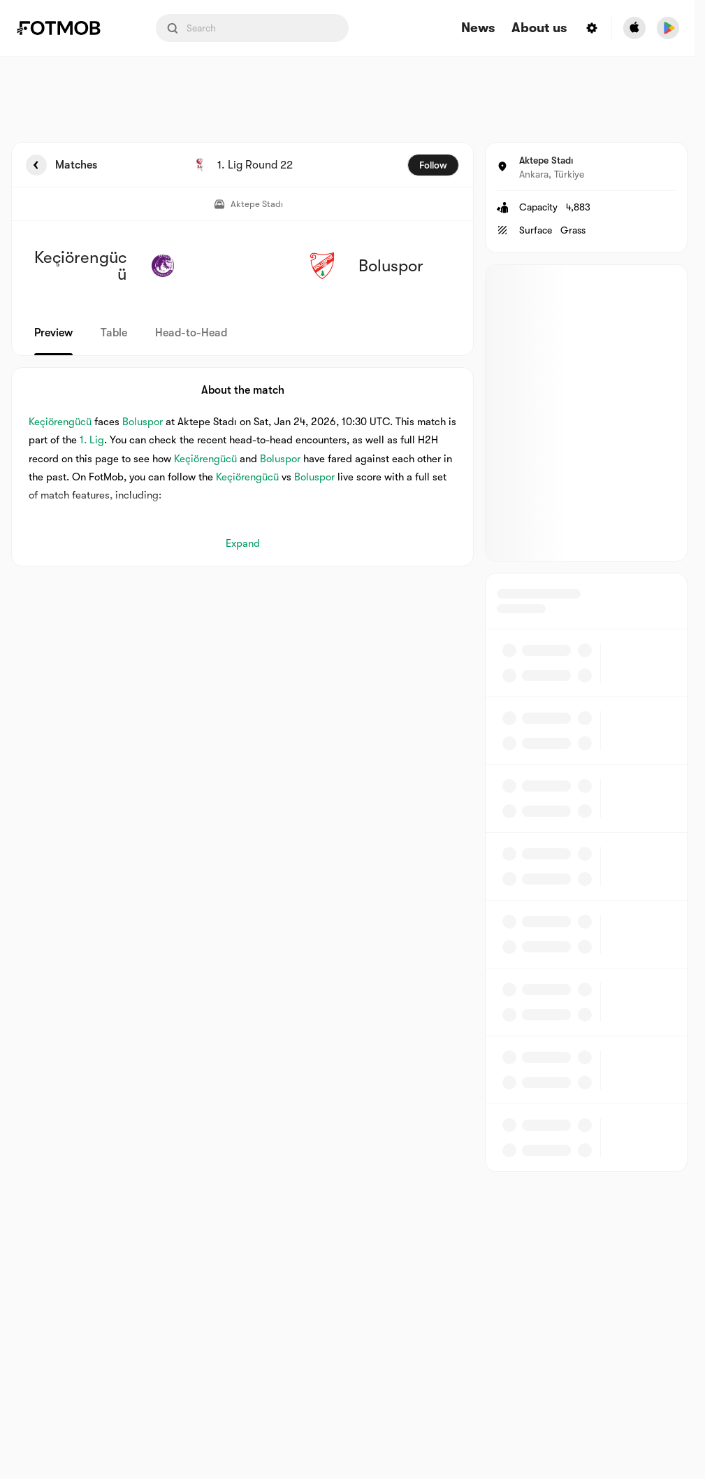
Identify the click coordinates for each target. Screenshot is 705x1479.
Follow (433, 165)
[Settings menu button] (591, 28)
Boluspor (142, 421)
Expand (243, 543)
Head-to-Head (191, 333)
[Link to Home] (68, 28)
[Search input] (252, 28)
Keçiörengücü (60, 421)
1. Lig (92, 440)
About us (539, 28)
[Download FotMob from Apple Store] (634, 28)
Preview (53, 333)
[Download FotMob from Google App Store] (668, 28)
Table (114, 333)
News (478, 28)
